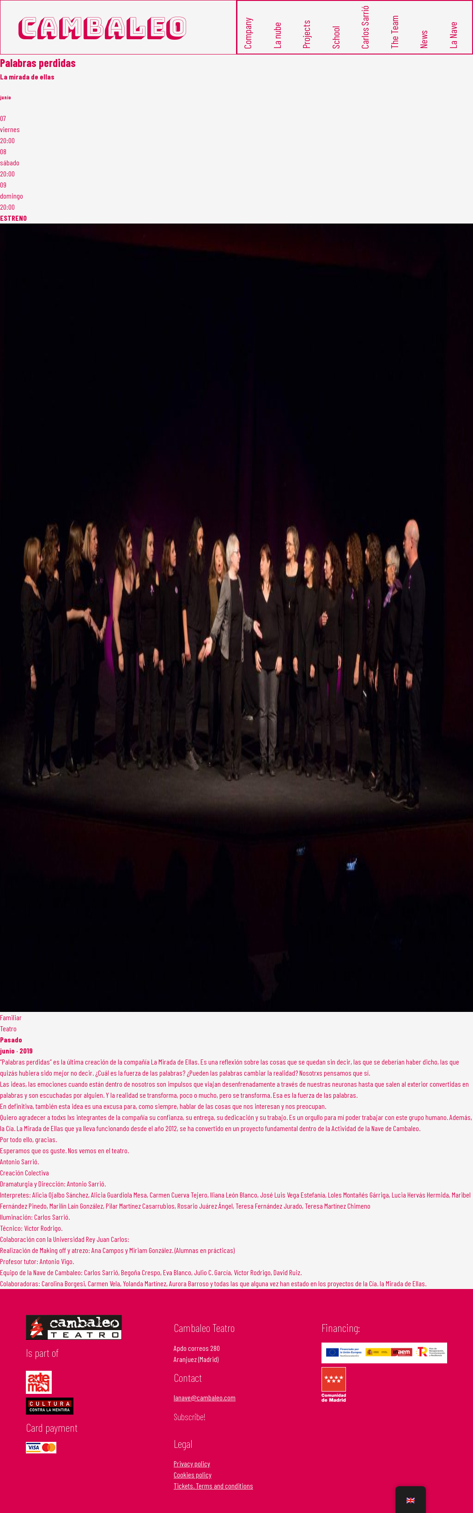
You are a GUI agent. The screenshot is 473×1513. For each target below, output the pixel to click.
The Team (394, 30)
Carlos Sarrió (365, 26)
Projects (306, 32)
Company (248, 31)
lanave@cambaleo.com (205, 1393)
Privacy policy (192, 1459)
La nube (277, 33)
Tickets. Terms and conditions (213, 1481)
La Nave (453, 33)
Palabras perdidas (38, 59)
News (423, 37)
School (336, 35)
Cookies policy (193, 1470)
